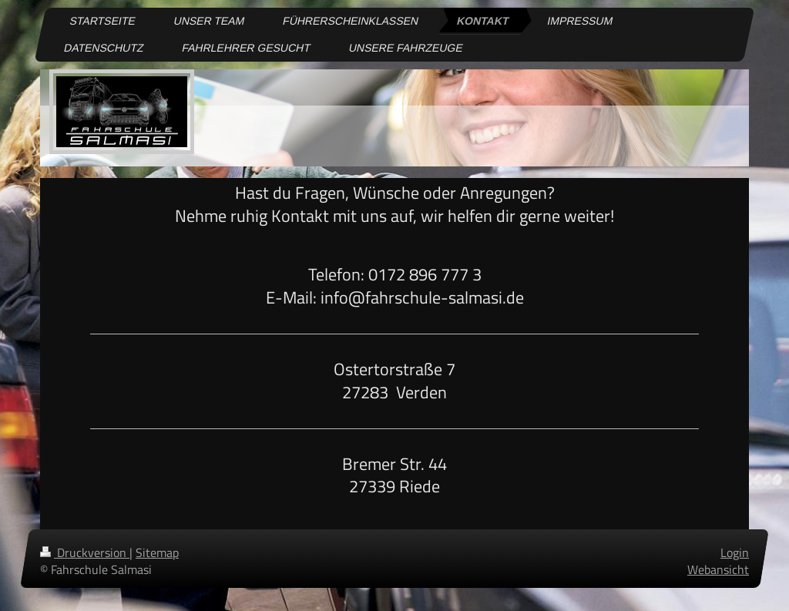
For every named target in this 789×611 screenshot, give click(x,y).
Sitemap (157, 552)
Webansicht (718, 569)
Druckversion (84, 552)
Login (734, 552)
